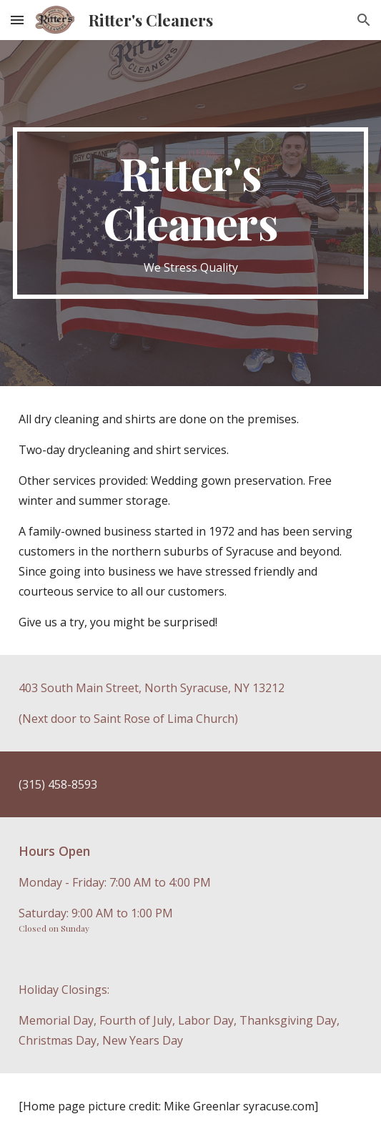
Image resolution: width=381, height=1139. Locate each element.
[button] (17, 19)
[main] (190, 212)
